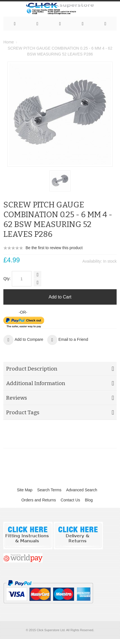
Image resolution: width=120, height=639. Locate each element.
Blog (89, 500)
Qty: (7, 278)
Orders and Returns (38, 500)
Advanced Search (81, 490)
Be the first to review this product (54, 248)
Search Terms (49, 490)
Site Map (24, 490)
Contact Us (70, 500)
